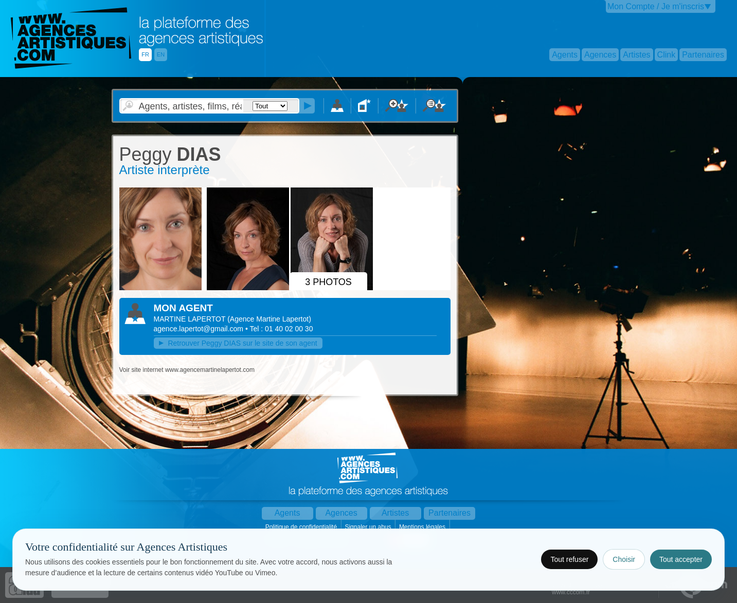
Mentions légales (423, 527)
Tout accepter (681, 559)
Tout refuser (569, 559)
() (269, 319)
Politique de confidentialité (302, 527)
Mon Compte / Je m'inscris (655, 6)
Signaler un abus (368, 527)
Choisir (624, 559)
